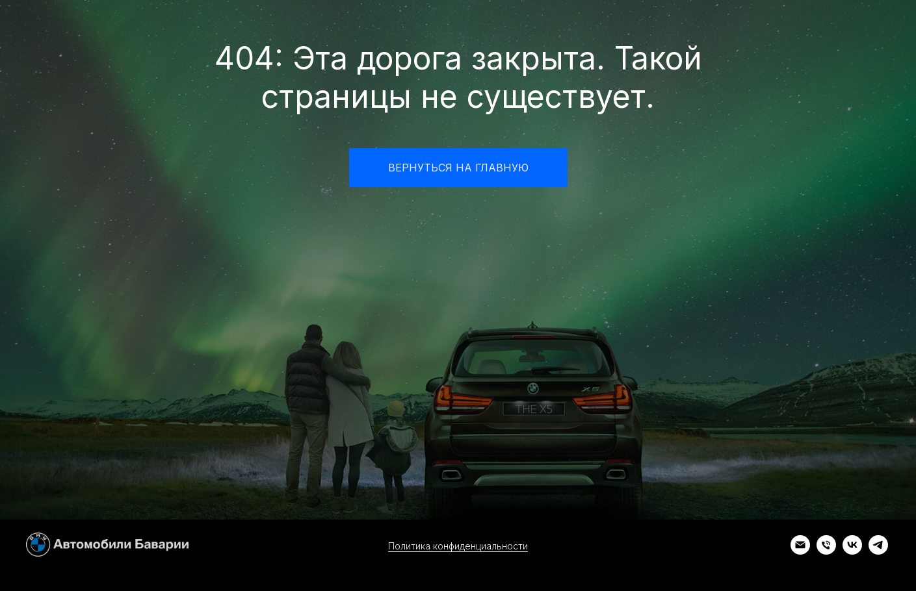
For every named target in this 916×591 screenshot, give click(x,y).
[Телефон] (826, 551)
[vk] (852, 551)
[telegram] (878, 551)
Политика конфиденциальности (458, 545)
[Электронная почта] (800, 551)
